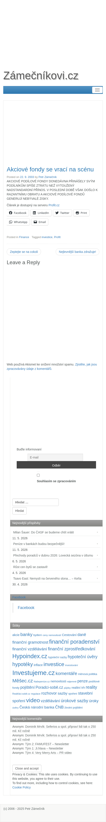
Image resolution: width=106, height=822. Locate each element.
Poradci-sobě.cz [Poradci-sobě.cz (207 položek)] (49, 687)
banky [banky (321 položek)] (26, 634)
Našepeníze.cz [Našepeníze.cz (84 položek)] (42, 681)
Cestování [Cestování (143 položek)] (69, 635)
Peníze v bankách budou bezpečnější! (39, 544)
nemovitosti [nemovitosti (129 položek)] (58, 681)
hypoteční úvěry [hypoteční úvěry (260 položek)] (82, 656)
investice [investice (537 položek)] (54, 664)
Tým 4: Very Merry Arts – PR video (48, 752)
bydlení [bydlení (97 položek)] (37, 635)
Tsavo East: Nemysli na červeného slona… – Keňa (47, 578)
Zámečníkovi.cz (40, 75)
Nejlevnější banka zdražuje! (77, 252)
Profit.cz (54, 205)
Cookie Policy (21, 787)
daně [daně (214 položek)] (81, 635)
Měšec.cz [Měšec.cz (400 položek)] (22, 680)
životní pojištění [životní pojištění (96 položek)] (74, 707)
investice (47, 237)
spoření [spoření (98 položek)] (72, 693)
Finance (24, 237)
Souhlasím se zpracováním (56, 477)
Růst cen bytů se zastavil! (30, 567)
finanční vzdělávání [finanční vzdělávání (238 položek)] (29, 649)
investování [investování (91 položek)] (71, 665)
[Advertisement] (53, 30)
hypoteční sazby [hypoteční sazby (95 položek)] (57, 657)
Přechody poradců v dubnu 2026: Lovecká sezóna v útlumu (53, 555)
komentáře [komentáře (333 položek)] (66, 673)
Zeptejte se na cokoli (24, 252)
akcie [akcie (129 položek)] (16, 635)
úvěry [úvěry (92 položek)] (15, 707)
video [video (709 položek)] (33, 700)
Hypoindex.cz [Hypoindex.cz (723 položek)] (29, 656)
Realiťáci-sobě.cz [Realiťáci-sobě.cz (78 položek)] (21, 693)
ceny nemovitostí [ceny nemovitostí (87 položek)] (52, 635)
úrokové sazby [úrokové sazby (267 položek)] (74, 700)
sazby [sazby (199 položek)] (62, 693)
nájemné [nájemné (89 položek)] (72, 681)
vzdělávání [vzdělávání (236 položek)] (50, 701)
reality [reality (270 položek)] (91, 687)
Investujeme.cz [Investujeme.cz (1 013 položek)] (33, 672)
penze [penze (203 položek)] (82, 681)
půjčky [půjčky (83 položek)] (67, 688)
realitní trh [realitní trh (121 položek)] (78, 687)
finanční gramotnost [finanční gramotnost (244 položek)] (30, 642)
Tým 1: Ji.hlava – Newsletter (44, 748)
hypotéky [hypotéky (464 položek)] (22, 664)
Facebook (19, 597)
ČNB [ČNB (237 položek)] (59, 707)
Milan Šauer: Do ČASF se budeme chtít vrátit (43, 532)
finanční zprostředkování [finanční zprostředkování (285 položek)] (71, 648)
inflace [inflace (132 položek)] (38, 665)
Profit (57, 237)
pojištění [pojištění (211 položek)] (27, 687)
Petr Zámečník (48, 177)
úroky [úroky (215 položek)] (94, 701)
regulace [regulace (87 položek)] (35, 693)
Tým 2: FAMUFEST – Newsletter (47, 744)
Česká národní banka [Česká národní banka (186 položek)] (37, 707)
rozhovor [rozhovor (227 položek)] (49, 693)
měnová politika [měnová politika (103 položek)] (87, 674)
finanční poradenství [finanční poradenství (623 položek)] (74, 642)
